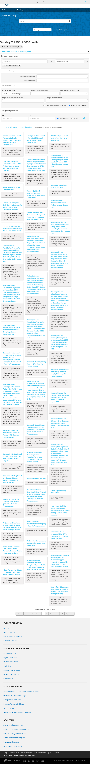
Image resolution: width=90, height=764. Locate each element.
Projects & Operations (11, 674)
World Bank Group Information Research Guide (21, 691)
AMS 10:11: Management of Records (16, 729)
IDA (29, 761)
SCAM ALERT (8, 756)
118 (62, 614)
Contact (56, 753)
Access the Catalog (16, 10)
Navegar (42, 30)
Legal (6, 753)
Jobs (51, 753)
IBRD (24, 761)
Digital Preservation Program (14, 738)
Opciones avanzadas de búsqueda (16, 51)
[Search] (45, 21)
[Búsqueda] (69, 21)
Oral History (7, 666)
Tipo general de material (54, 98)
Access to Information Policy (13, 725)
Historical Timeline (10, 641)
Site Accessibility (26, 753)
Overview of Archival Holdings (14, 695)
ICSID (42, 761)
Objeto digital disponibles (39, 90)
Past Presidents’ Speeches (13, 636)
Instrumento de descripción (69, 90)
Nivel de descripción (9, 90)
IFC (33, 761)
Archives (5, 10)
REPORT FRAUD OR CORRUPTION (24, 756)
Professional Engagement (12, 746)
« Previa (19, 614)
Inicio (4, 115)
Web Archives (8, 679)
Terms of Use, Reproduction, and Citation (18, 712)
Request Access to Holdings (13, 704)
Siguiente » (69, 614)
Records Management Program (15, 733)
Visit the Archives (9, 708)
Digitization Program (11, 742)
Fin (30, 115)
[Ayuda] (83, 118)
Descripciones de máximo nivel (54, 105)
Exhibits (6, 628)
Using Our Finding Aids (12, 700)
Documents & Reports (11, 670)
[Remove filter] (21, 47)
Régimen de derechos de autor (12, 98)
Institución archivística (27, 76)
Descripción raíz (29, 81)
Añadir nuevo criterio (12, 66)
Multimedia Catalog (10, 662)
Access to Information (40, 753)
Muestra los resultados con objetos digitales (47, 127)
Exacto (74, 118)
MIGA (37, 761)
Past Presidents (9, 632)
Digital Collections (10, 658)
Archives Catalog (9, 653)
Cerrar (87, 2)
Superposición (63, 118)
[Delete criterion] (86, 61)
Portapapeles (59, 30)
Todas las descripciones (78, 105)
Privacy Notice (14, 753)
